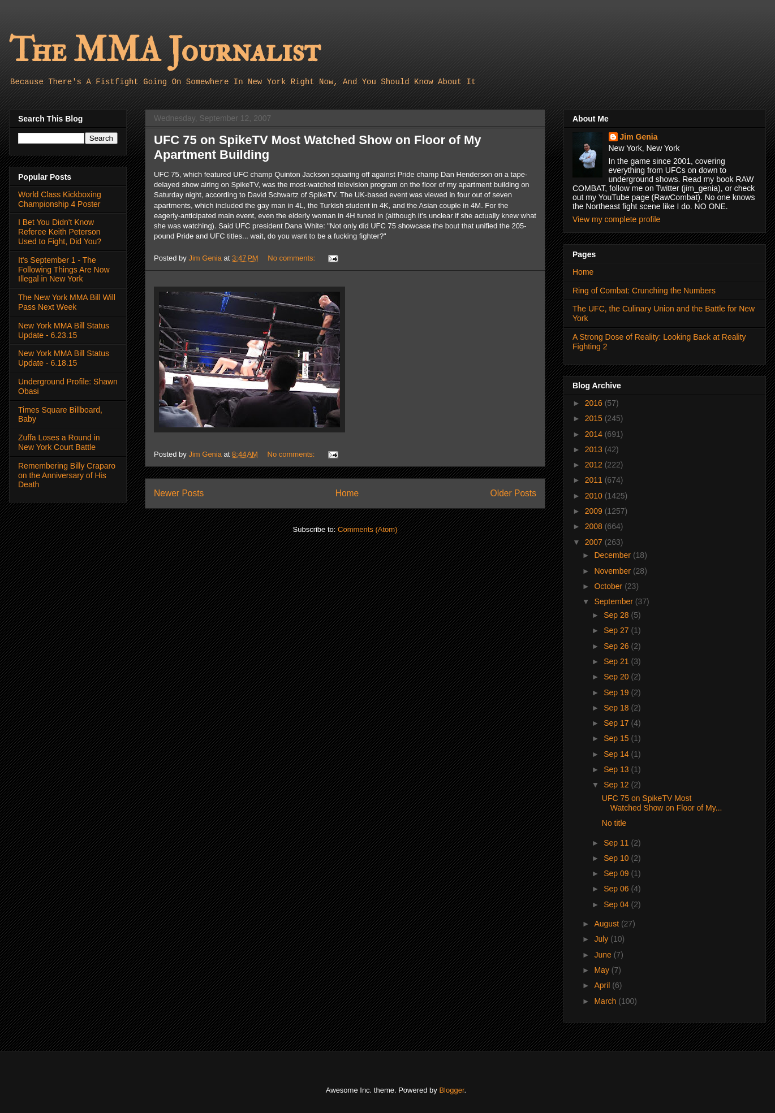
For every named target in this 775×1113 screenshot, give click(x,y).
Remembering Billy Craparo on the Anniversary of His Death (66, 475)
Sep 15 (617, 738)
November (613, 570)
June (603, 954)
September (614, 601)
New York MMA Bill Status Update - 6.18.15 (63, 358)
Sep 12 (617, 784)
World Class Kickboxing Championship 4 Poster (59, 199)
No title (614, 823)
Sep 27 (617, 630)
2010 (595, 495)
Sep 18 (617, 707)
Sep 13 (617, 769)
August (607, 923)
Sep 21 (617, 661)
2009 (595, 511)
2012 (595, 464)
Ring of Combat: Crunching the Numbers (644, 290)
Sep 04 (617, 904)
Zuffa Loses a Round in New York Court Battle (59, 442)
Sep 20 (617, 676)
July (602, 938)
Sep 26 (617, 646)
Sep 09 (617, 873)
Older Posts (513, 493)
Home (347, 493)
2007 (595, 542)
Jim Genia (639, 136)
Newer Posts (179, 493)
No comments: (292, 258)
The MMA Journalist (164, 50)
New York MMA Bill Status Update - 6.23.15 (63, 330)
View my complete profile (616, 219)
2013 (595, 449)
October (609, 586)
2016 (595, 403)
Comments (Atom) (367, 529)
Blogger (451, 1090)
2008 (595, 526)
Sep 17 (617, 722)
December (613, 555)
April (603, 985)
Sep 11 (617, 842)
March (606, 1001)
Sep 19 (617, 692)
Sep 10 (617, 858)
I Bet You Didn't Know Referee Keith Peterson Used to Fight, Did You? (59, 232)
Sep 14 (617, 754)
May (602, 970)
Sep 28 (617, 615)
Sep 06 (617, 888)
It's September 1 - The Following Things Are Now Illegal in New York (64, 269)
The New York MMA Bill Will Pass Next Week (66, 302)
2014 (595, 434)
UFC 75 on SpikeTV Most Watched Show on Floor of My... (662, 803)
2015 (595, 418)
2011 (595, 479)
